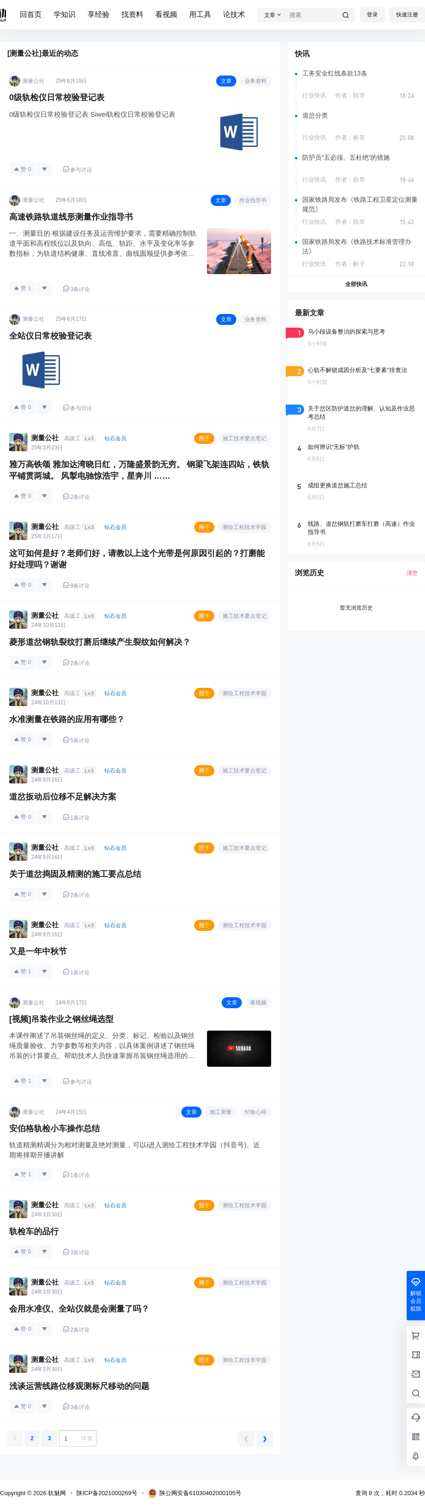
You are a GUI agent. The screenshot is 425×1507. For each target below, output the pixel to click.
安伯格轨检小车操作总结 (54, 1128)
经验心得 (256, 1112)
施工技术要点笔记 (245, 438)
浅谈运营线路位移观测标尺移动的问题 (79, 1386)
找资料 (132, 14)
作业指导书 (253, 200)
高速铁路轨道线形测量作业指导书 (71, 216)
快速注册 (407, 14)
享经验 (98, 14)
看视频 (166, 14)
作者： (350, 95)
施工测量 (221, 1112)
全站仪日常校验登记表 (50, 335)
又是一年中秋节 (38, 951)
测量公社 (45, 438)
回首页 (31, 14)
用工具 (200, 14)
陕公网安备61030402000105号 (194, 1493)
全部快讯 (356, 284)
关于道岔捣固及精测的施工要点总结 (75, 874)
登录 (372, 14)
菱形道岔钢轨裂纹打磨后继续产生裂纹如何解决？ (100, 642)
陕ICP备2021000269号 (106, 1493)
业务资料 (256, 81)
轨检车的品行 (34, 1231)
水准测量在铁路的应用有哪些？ (67, 719)
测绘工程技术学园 (245, 527)
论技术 (234, 14)
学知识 (65, 14)
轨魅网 (56, 1493)
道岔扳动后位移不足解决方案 (62, 796)
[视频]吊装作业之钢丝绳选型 (61, 1019)
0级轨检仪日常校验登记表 (56, 97)
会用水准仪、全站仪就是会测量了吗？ (79, 1308)
